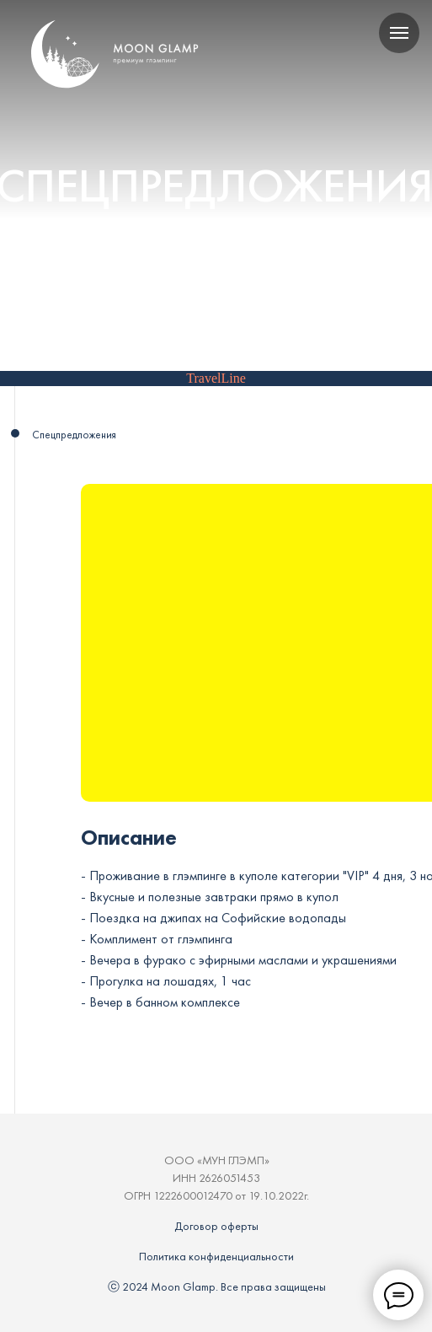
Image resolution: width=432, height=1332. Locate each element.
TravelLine (216, 378)
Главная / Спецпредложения (100, 337)
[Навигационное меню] (399, 33)
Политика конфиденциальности (216, 1256)
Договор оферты (216, 1225)
